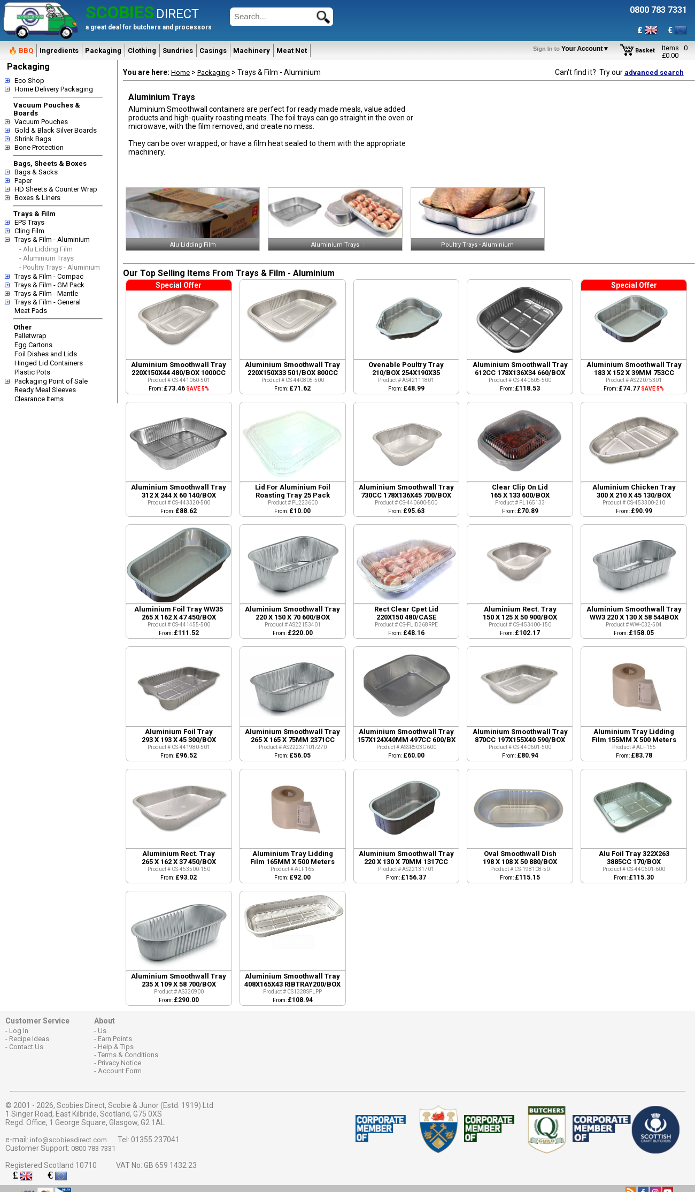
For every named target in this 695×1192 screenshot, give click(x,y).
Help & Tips (116, 1047)
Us (102, 1031)
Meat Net (291, 51)
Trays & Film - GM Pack (49, 285)
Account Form (120, 1071)
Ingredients (59, 51)
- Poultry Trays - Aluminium (59, 267)
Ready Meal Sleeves (45, 390)
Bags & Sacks (36, 172)
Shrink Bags (32, 139)
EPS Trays (29, 222)
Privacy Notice (119, 1063)
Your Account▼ (573, 48)
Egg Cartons (33, 345)
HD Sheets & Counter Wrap (55, 189)
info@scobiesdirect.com (68, 1140)
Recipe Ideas (29, 1039)
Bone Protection (39, 147)
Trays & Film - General (47, 302)
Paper (23, 181)
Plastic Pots (32, 372)
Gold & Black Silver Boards (55, 130)
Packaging (103, 51)
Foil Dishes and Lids (45, 354)
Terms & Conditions (128, 1055)
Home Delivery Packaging (53, 89)
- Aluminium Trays (46, 258)
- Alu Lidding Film (46, 249)
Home (180, 72)
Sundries (178, 51)
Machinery (251, 51)
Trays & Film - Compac (48, 276)
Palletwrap (30, 336)
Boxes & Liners (37, 198)
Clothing (142, 51)
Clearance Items (39, 399)
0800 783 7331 (93, 1148)
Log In (18, 1031)
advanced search (654, 72)
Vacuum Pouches (41, 122)
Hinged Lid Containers (48, 363)
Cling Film (29, 231)
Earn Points (115, 1039)
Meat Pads (30, 311)
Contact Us (26, 1047)
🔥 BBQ (21, 51)
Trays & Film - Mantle (46, 293)
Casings (213, 51)
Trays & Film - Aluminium (52, 239)
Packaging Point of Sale (51, 381)
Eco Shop (29, 81)
